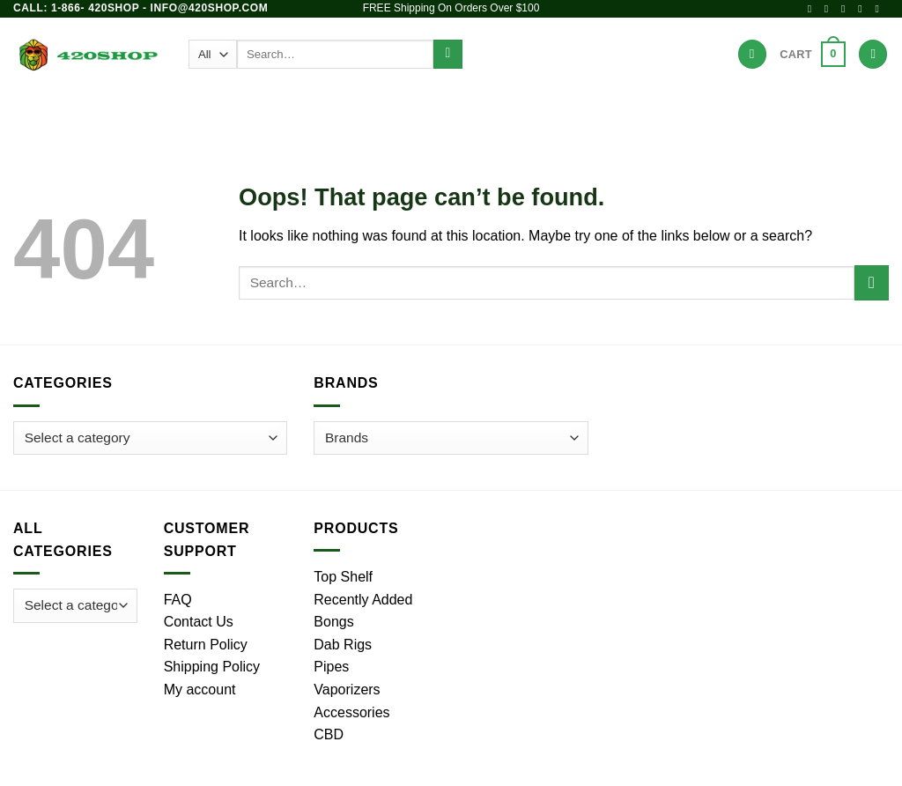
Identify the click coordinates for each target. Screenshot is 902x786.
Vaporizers (462, 109)
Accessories (567, 109)
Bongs (237, 109)
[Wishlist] (752, 54)
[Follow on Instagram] (829, 9)
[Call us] (880, 9)
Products (162, 109)
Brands (655, 109)
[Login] (873, 54)
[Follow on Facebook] (813, 9)
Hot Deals (735, 109)
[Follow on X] (846, 9)
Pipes (300, 109)
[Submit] (447, 55)
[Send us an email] (863, 9)
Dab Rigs (371, 109)
